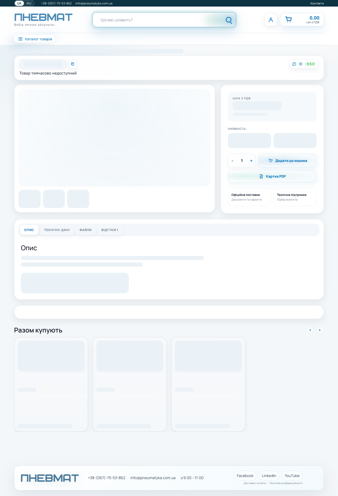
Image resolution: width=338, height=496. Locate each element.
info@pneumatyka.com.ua (93, 3)
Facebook (245, 475)
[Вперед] (320, 330)
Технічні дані (57, 230)
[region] (169, 382)
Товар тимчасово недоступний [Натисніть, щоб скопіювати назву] (48, 73)
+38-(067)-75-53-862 (56, 3)
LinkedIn (269, 475)
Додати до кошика (287, 160)
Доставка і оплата (255, 483)
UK (19, 3)
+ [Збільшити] (251, 160)
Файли (86, 230)
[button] (257, 106)
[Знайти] (229, 19)
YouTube (292, 475)
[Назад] (310, 330)
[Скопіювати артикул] (72, 64)
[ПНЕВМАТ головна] (43, 20)
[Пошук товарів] (155, 19)
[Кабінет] (270, 19)
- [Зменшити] (232, 160)
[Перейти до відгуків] (304, 64)
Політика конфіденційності (286, 483)
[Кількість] (242, 160)
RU (29, 3)
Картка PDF (272, 176)
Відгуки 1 (109, 230)
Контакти (317, 3)
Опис (29, 230)
